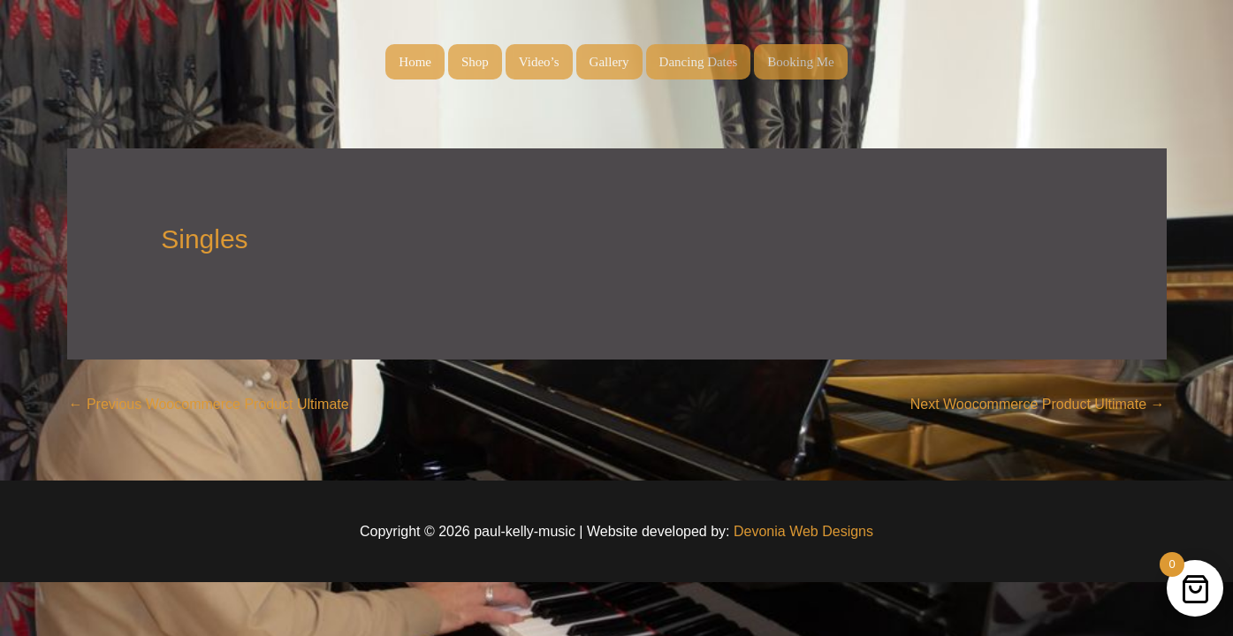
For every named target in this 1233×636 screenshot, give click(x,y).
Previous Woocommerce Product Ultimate (209, 404)
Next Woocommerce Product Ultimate (1037, 404)
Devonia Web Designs (801, 531)
